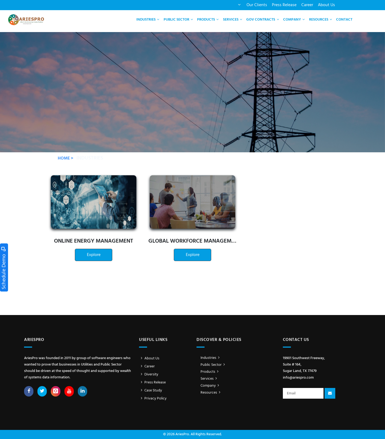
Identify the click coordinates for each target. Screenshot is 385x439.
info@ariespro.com (298, 378)
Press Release (284, 5)
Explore (94, 254)
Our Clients (257, 5)
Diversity (148, 374)
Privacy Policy (153, 398)
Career (307, 5)
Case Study (150, 390)
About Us (326, 5)
